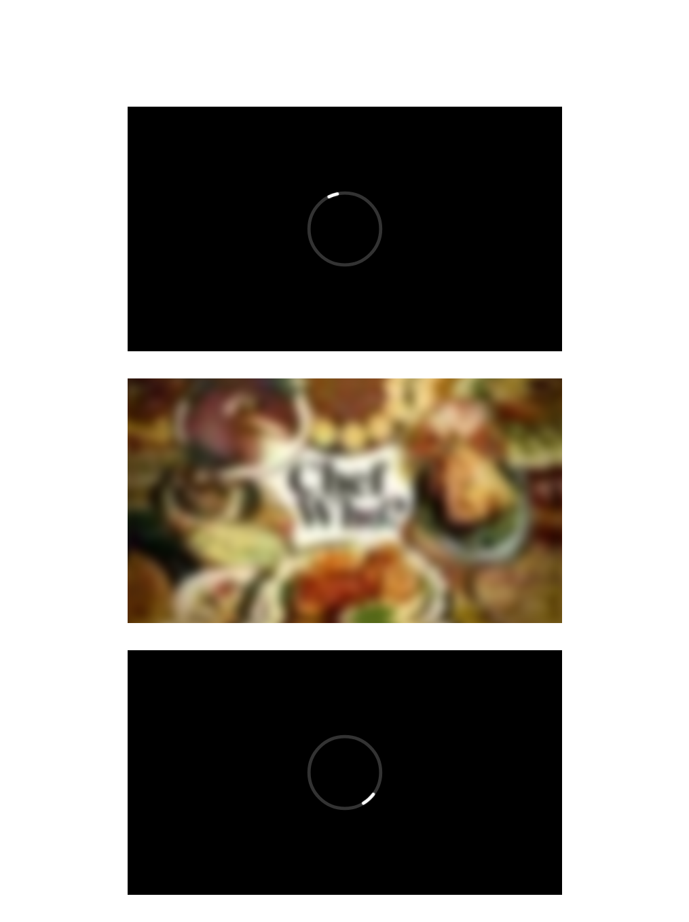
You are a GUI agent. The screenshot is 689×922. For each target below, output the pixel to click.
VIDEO (204, 46)
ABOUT (278, 46)
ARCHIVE (438, 46)
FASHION (355, 46)
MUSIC (132, 46)
